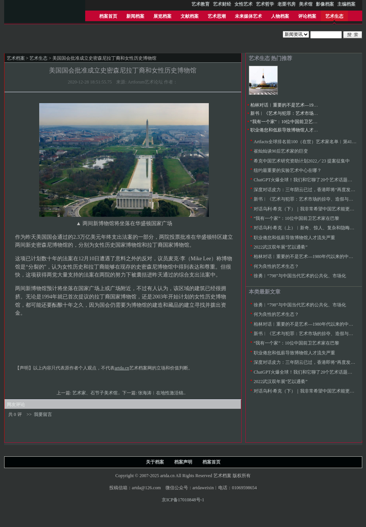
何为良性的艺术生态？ (276, 266)
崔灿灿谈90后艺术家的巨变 (281, 151)
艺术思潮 (217, 16)
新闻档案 (135, 16)
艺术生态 (334, 16)
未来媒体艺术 (248, 16)
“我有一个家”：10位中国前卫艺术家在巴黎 (293, 121)
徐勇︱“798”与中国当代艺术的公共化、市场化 (300, 275)
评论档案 (307, 16)
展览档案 (162, 16)
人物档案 (280, 16)
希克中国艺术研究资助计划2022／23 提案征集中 (302, 161)
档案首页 (108, 16)
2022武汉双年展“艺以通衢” (281, 247)
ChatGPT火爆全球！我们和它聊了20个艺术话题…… (305, 179)
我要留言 (43, 414)
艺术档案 (16, 58)
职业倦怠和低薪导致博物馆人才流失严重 (291, 130)
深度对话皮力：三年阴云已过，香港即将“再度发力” (305, 189)
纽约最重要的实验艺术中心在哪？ (288, 170)
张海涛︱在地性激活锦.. (162, 393)
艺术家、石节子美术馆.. (96, 393)
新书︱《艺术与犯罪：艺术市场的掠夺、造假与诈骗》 (304, 113)
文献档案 (190, 16)
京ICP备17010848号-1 (183, 499)
